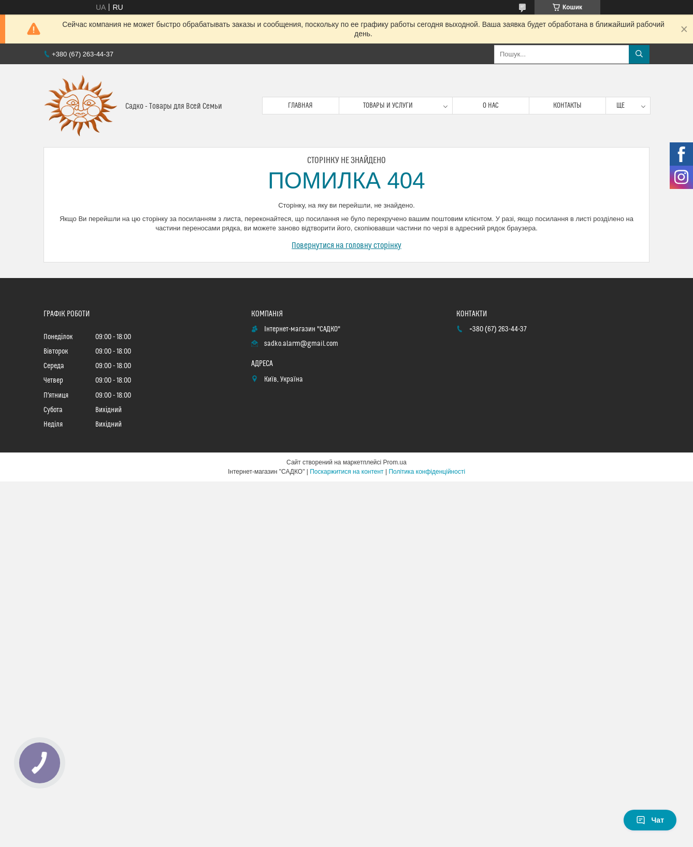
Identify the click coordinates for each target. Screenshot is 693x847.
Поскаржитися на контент (346, 471)
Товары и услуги (388, 105)
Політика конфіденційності (426, 471)
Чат (650, 820)
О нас (491, 105)
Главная (300, 105)
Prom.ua (395, 462)
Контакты (567, 105)
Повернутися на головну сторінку (346, 245)
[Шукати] (639, 54)
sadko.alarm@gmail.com (301, 344)
